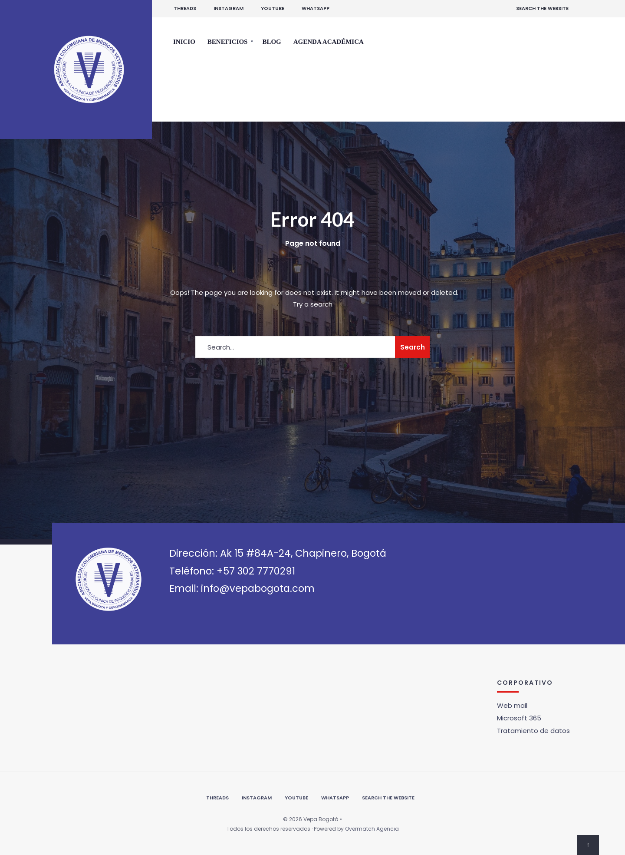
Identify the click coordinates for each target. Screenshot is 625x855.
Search (412, 347)
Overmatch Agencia (372, 828)
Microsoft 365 (519, 718)
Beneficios (227, 41)
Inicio (184, 41)
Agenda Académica (328, 41)
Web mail (512, 705)
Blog (271, 41)
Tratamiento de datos (533, 730)
